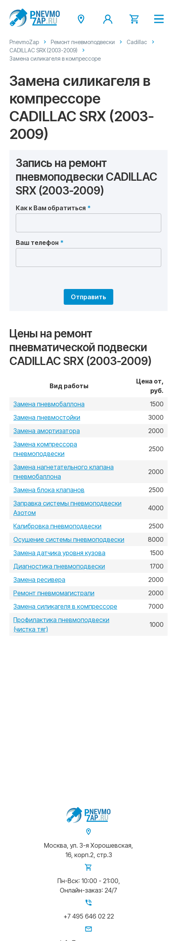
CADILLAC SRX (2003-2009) (43, 50)
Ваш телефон (37, 242)
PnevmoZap (24, 42)
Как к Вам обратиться (51, 208)
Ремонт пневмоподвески (83, 42)
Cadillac (137, 42)
